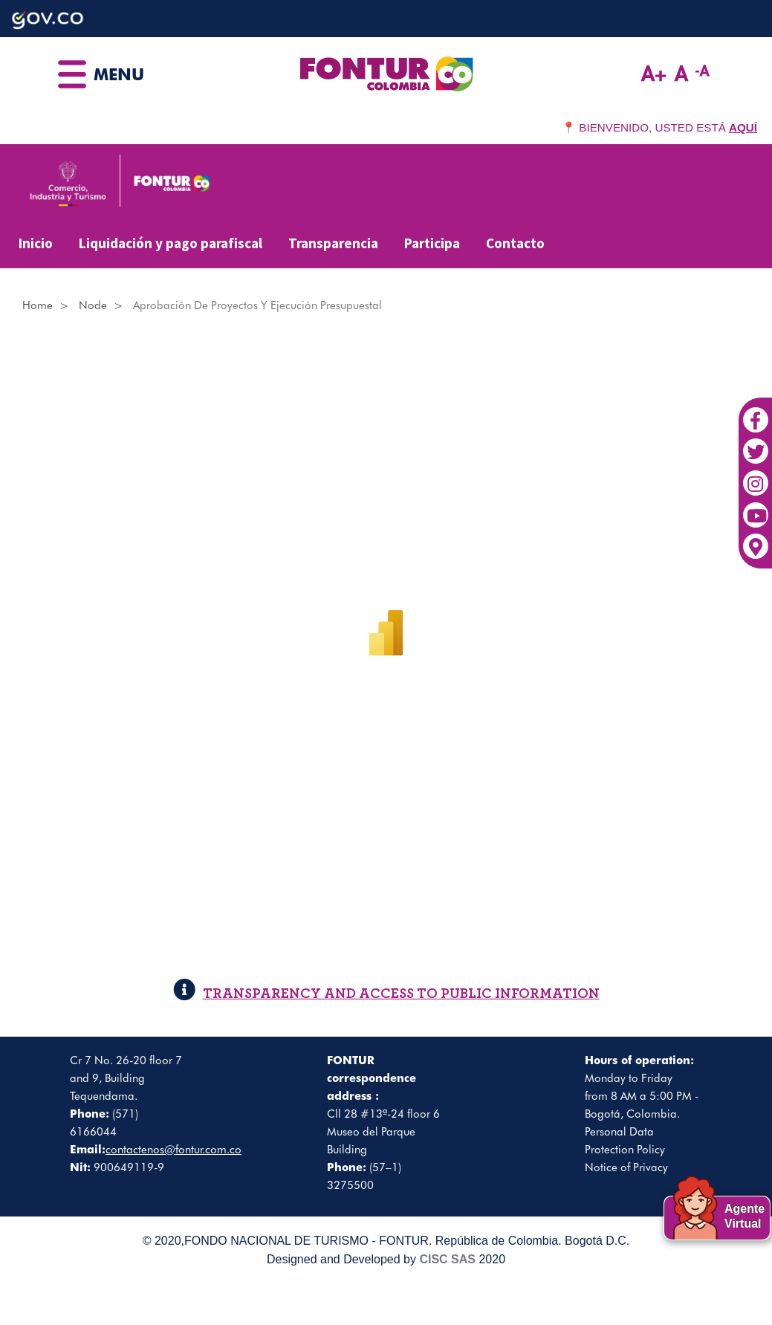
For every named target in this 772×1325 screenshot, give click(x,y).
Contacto (515, 243)
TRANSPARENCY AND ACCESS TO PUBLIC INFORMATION (386, 993)
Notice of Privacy (626, 1167)
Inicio (36, 243)
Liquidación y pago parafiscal (170, 243)
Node (93, 305)
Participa (432, 243)
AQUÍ (743, 127)
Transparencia (333, 243)
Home (37, 305)
